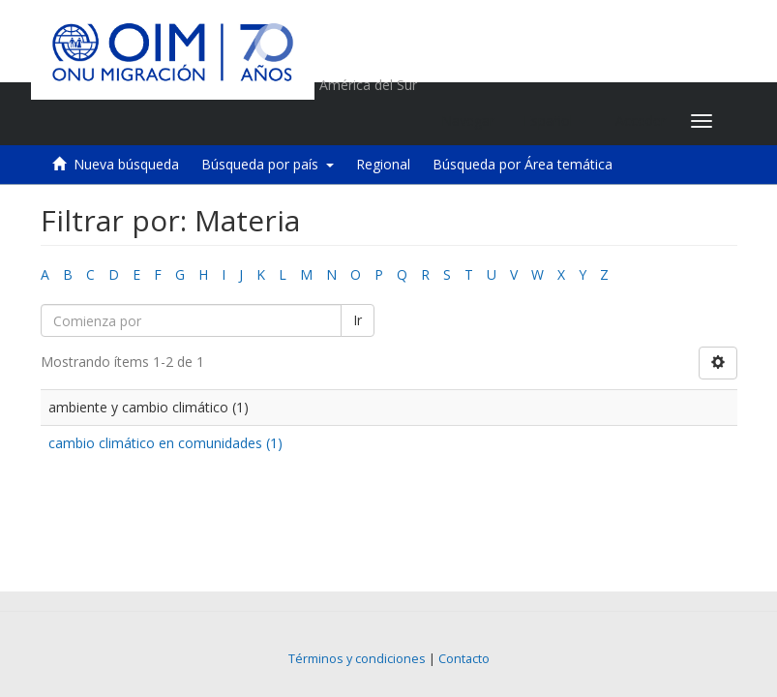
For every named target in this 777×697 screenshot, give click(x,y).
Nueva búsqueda (126, 164)
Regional (383, 164)
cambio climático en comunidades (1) (165, 443)
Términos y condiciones (357, 659)
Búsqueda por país (267, 164)
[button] (555, 121)
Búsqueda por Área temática (523, 164)
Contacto (464, 659)
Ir (357, 320)
